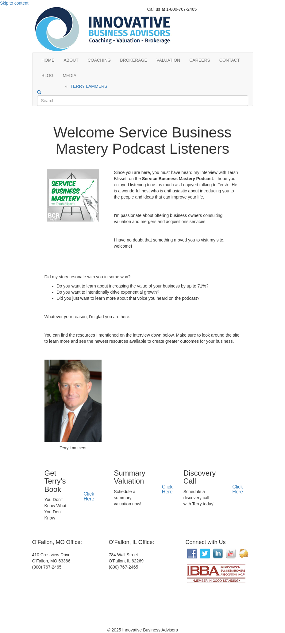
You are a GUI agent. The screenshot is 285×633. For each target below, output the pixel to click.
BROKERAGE (133, 60)
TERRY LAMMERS (88, 86)
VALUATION (168, 60)
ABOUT (71, 60)
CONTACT (229, 60)
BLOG (48, 75)
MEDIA (69, 75)
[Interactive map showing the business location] (78, 599)
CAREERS (199, 60)
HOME (48, 60)
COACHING (99, 60)
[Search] (39, 92)
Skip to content (14, 3)
